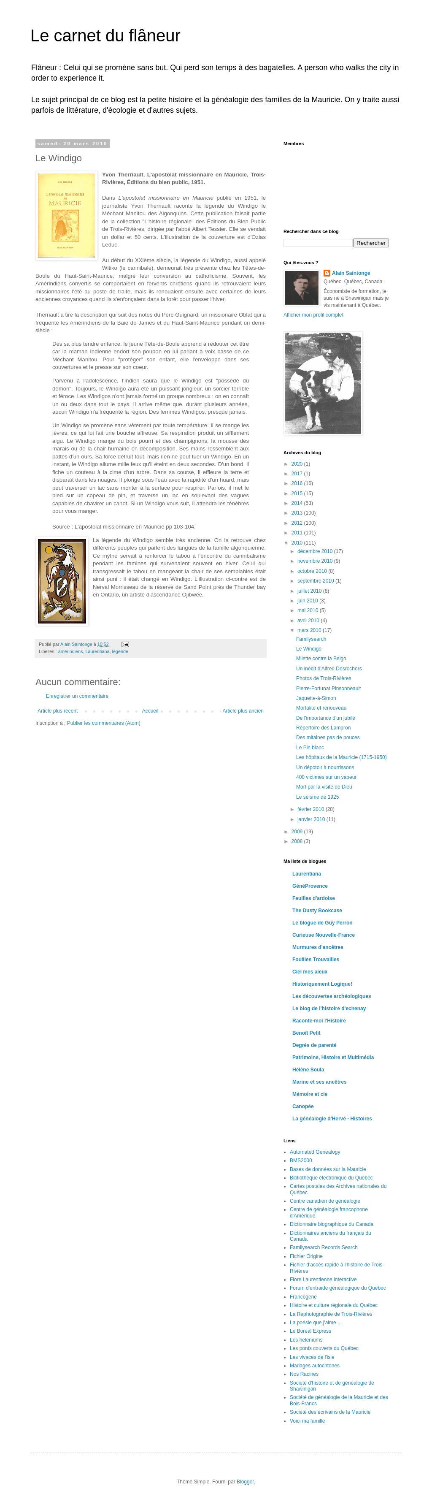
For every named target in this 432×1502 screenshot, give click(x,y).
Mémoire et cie (309, 1094)
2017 (298, 474)
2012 (298, 523)
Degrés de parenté (314, 1045)
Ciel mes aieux (309, 972)
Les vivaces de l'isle (312, 1357)
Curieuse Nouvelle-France (323, 935)
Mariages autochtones (315, 1366)
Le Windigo (308, 649)
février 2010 (311, 809)
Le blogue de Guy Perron (322, 923)
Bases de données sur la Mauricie (328, 1169)
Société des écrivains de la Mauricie (330, 1412)
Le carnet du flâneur (105, 35)
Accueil (150, 711)
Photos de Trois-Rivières (323, 678)
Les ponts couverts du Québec (324, 1348)
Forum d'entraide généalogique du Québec (338, 1288)
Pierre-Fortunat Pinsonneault (328, 688)
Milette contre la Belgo (321, 659)
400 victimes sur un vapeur (326, 777)
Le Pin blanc (310, 748)
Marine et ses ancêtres (319, 1082)
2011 (298, 533)
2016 (298, 483)
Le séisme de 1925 (317, 797)
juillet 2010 (310, 591)
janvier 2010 (312, 819)
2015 (298, 493)
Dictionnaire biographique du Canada (331, 1224)
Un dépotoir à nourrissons (325, 767)
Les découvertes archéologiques (331, 996)
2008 (298, 841)
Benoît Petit (306, 1033)
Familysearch (311, 639)
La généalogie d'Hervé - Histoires (332, 1119)
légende (120, 651)
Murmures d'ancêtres (317, 947)
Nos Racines (304, 1374)
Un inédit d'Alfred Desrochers (329, 669)
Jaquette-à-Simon (316, 698)
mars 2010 (310, 630)
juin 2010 (308, 601)
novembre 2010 (315, 561)
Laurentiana (97, 651)
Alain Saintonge (351, 273)
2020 (298, 464)
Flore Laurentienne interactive (323, 1279)
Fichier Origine (306, 1256)
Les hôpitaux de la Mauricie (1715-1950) (341, 757)
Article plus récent (58, 711)
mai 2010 (308, 610)
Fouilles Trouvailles (315, 959)
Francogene (303, 1297)
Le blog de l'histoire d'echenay (329, 1008)
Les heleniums (306, 1340)
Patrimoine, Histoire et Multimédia (333, 1057)
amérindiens (70, 651)
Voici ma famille (307, 1421)
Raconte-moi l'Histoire (319, 1021)
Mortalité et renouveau (321, 708)
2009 (298, 832)
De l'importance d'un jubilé (325, 718)
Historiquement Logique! (322, 984)
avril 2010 (309, 621)
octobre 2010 (312, 571)
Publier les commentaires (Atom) (103, 723)
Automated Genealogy (315, 1152)
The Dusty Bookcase (317, 911)
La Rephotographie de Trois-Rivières (331, 1314)
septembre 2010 (316, 581)
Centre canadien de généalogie (325, 1201)
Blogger (245, 1482)
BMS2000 (301, 1160)
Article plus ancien (243, 711)
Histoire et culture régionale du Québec (334, 1305)
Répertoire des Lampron (323, 728)
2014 (298, 503)
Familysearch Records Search (324, 1247)
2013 (298, 513)
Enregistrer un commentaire (77, 696)
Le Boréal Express (310, 1331)
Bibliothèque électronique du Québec (331, 1178)
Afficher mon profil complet (313, 315)
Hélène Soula (308, 1070)
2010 (298, 543)
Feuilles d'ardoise (313, 898)
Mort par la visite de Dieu (324, 787)
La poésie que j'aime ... (316, 1323)
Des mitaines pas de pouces (328, 737)
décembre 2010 (315, 551)
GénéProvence (310, 886)
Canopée (303, 1106)
